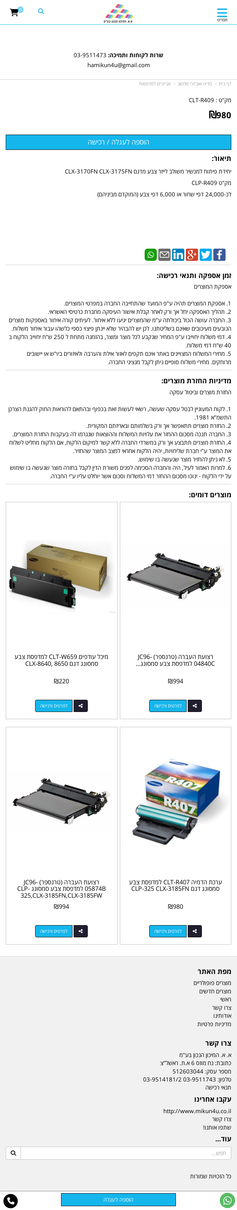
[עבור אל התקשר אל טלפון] (11, 1201)
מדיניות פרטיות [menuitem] (214, 1024)
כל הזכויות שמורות (210, 1176)
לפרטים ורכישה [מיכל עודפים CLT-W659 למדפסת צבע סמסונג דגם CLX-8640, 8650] (54, 705)
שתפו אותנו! (217, 1127)
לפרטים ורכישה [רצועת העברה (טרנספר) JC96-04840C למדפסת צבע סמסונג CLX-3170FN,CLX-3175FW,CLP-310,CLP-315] (168, 705)
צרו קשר (221, 1119)
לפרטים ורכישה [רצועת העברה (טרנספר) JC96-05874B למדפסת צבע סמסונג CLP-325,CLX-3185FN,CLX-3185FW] (54, 931)
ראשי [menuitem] (225, 999)
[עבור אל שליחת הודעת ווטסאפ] (227, 1200)
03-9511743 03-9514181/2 (179, 1079)
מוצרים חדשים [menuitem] (215, 991)
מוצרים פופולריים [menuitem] (212, 983)
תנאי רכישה (218, 1087)
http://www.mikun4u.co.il (197, 1111)
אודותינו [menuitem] (222, 1015)
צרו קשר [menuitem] (221, 1007)
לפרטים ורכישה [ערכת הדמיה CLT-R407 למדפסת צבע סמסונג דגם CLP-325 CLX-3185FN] (168, 931)
